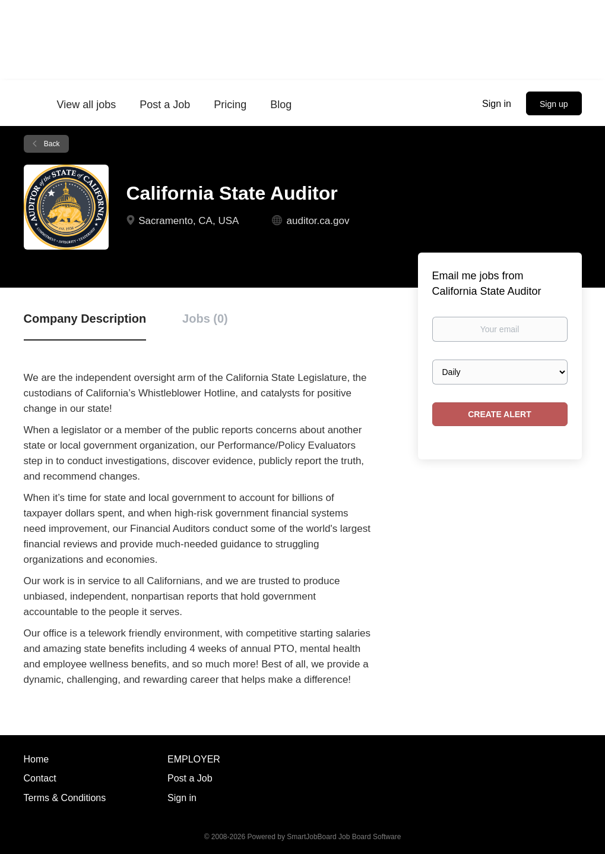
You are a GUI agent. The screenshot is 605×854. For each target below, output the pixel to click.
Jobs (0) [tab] (205, 318)
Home (36, 759)
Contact (40, 778)
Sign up (554, 104)
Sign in (496, 104)
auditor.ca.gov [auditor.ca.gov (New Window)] (318, 220)
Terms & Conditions (65, 798)
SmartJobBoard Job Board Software (344, 837)
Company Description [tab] (85, 318)
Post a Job (190, 778)
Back (51, 144)
